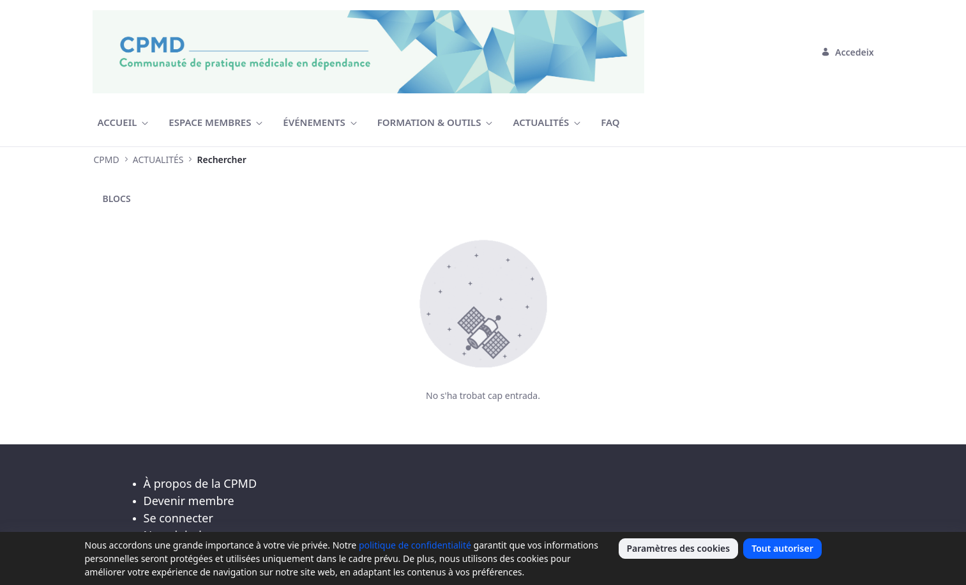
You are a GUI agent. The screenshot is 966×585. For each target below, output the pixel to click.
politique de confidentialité (415, 545)
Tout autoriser (782, 548)
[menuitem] (123, 122)
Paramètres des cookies (678, 548)
